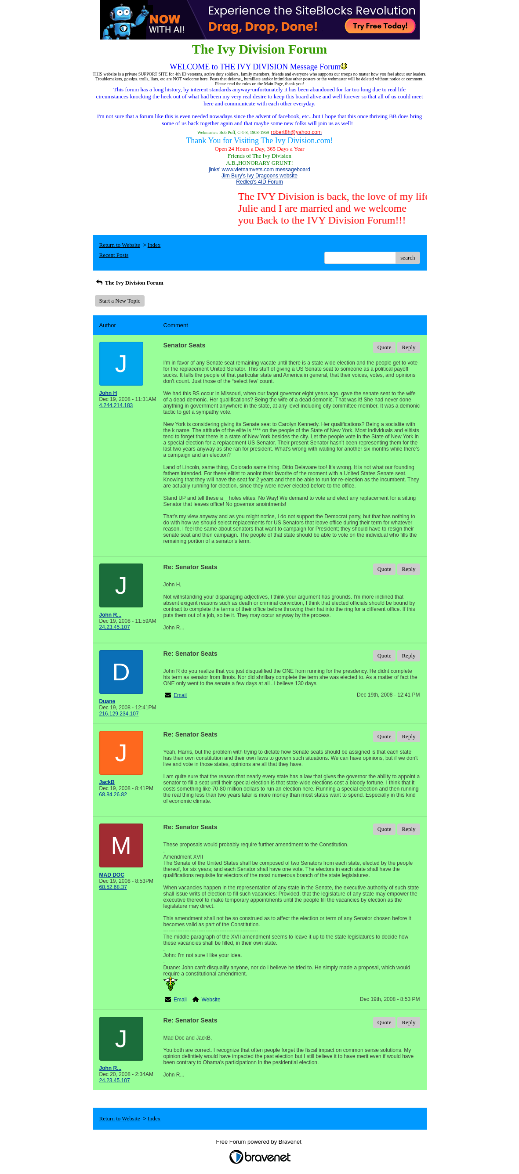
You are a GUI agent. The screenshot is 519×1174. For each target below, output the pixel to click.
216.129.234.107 (119, 714)
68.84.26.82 (113, 794)
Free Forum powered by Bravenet (259, 1141)
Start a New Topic (120, 300)
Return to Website (119, 245)
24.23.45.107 (114, 627)
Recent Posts (114, 255)
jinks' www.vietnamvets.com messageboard (259, 169)
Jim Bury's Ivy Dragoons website (259, 176)
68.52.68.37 (113, 887)
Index (154, 245)
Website (211, 1000)
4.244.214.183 (116, 405)
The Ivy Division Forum (129, 282)
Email (180, 695)
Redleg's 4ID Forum (259, 182)
